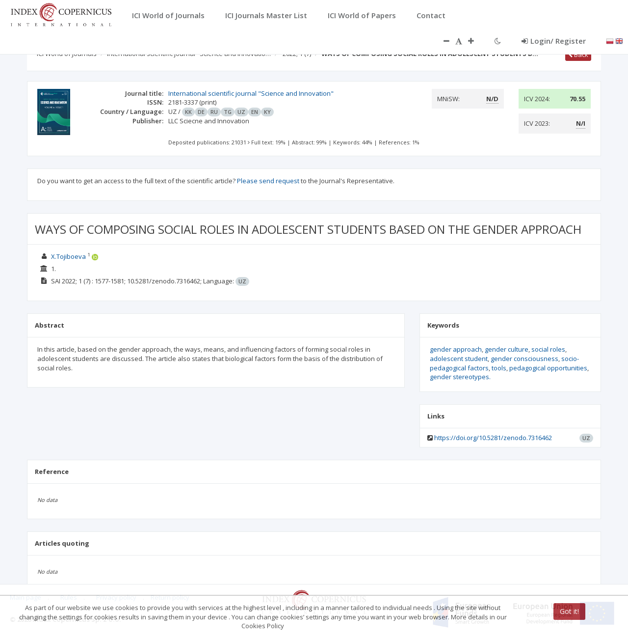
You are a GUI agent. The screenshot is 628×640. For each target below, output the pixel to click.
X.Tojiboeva (69, 256)
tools (499, 367)
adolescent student (459, 358)
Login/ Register (554, 41)
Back (578, 54)
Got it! (569, 611)
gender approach (456, 349)
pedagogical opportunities (548, 367)
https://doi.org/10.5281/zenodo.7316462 (493, 437)
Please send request (268, 180)
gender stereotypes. (460, 376)
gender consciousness (524, 358)
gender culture (506, 349)
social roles (548, 349)
